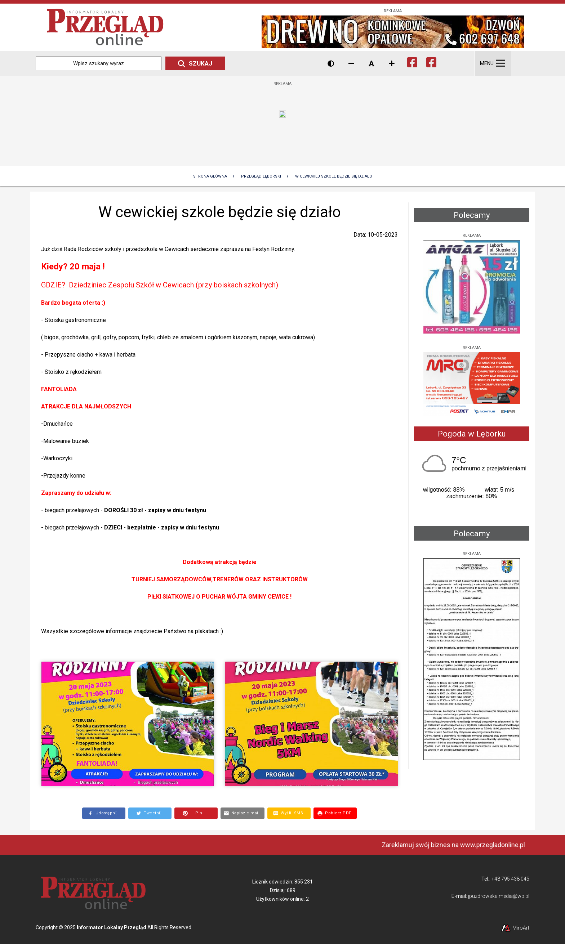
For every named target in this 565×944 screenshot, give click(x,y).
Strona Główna (210, 176)
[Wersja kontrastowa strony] (330, 63)
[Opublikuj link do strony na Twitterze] (150, 813)
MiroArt (515, 928)
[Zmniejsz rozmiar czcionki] (351, 63)
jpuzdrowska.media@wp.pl (498, 896)
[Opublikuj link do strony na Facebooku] (103, 813)
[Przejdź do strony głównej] (105, 26)
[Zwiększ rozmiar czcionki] (392, 63)
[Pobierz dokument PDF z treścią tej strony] (335, 813)
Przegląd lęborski (261, 176)
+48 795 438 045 (510, 879)
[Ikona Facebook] (412, 61)
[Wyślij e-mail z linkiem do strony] (243, 813)
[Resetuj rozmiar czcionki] (371, 63)
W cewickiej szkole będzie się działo (333, 176)
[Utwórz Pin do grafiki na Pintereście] (196, 813)
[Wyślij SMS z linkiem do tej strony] (289, 813)
